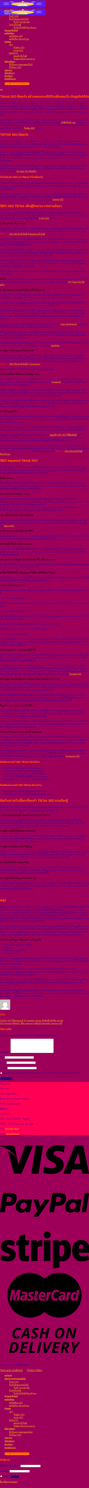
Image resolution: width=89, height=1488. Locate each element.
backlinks (55, 345)
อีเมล (3, 1065)
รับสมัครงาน (10, 79)
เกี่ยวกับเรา (10, 73)
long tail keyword (69, 324)
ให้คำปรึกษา (10, 61)
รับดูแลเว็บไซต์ (11, 30)
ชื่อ (2, 1059)
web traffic (9, 525)
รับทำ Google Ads (22, 21)
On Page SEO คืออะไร (26, 171)
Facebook (56, 381)
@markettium (12, 1136)
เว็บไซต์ (3, 1070)
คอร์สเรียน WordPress (19, 38)
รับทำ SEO (14, 16)
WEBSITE (13, 53)
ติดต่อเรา (9, 76)
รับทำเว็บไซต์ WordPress (25, 27)
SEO (11, 44)
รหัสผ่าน (4, 1473)
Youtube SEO (75, 673)
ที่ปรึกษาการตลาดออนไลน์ (20, 64)
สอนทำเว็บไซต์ (20, 55)
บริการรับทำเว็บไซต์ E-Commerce (24, 363)
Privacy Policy (34, 1372)
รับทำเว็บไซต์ (15, 24)
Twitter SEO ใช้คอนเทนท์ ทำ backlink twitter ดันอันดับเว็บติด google (31, 1020)
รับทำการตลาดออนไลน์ (15, 13)
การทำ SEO (44, 218)
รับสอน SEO (19, 47)
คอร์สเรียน (9, 33)
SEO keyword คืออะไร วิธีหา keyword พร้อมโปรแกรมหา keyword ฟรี (31, 1023)
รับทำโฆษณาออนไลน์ (18, 19)
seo (1, 89)
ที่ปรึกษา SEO (15, 67)
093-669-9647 (12, 1131)
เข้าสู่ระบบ (14, 1479)
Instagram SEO (72, 756)
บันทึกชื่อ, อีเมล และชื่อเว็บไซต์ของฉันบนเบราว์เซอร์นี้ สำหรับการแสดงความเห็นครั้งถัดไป (42, 1075)
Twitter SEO (58, 199)
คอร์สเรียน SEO (16, 36)
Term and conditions (11, 1372)
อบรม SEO (18, 50)
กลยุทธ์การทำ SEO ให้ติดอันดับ (63, 434)
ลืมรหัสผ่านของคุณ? (9, 1484)
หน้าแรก (8, 10)
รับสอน (8, 42)
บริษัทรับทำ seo (68, 122)
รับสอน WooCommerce (24, 58)
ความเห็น (5, 1054)
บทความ (8, 70)
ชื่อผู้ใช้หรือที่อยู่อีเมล (10, 1468)
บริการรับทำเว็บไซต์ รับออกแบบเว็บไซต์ (27, 234)
